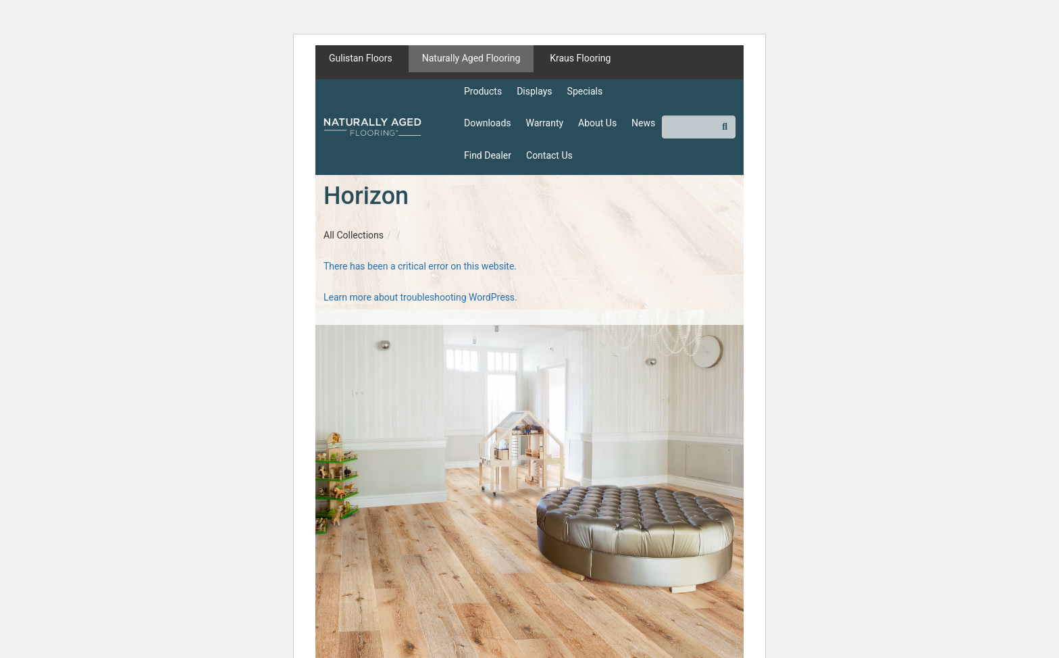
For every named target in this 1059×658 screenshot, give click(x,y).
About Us (597, 123)
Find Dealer (487, 155)
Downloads (487, 123)
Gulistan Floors (360, 58)
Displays (534, 91)
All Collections (354, 235)
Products (483, 91)
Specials (585, 91)
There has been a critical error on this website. (420, 266)
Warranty (545, 123)
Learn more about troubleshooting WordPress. (420, 297)
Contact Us (549, 155)
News (643, 123)
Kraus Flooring (580, 58)
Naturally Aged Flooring (471, 58)
